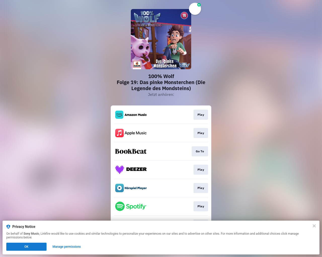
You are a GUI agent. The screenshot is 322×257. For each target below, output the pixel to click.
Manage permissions (67, 246)
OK (26, 246)
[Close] (314, 226)
